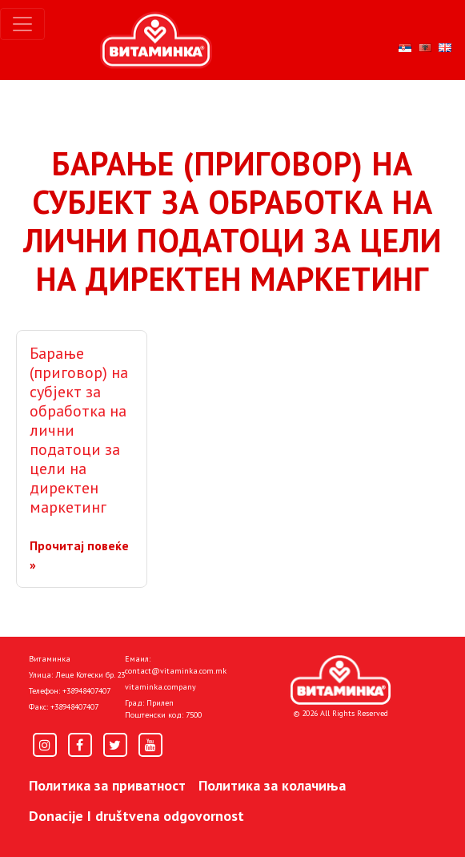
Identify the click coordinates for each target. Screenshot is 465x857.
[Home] (340, 680)
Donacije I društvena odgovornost (136, 816)
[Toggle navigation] (22, 24)
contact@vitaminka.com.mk (175, 671)
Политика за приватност (107, 785)
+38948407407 (86, 691)
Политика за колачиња (272, 785)
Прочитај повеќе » (79, 555)
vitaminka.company (160, 687)
